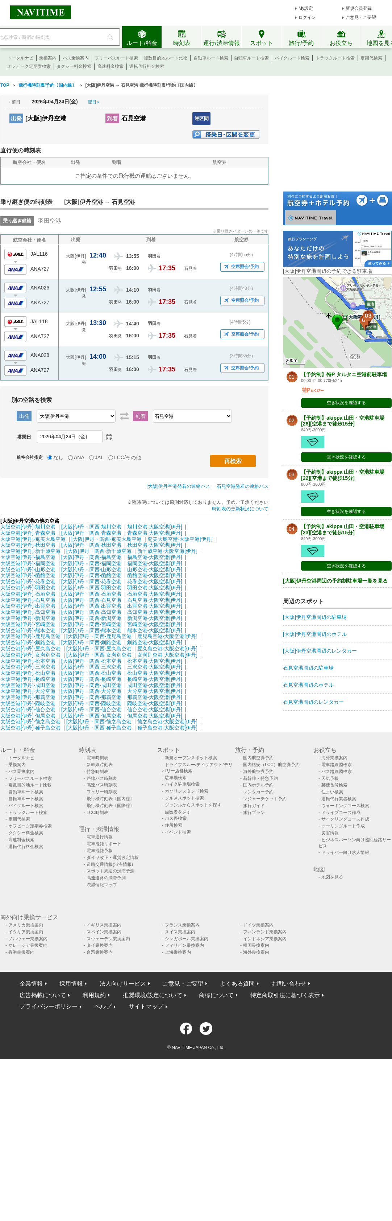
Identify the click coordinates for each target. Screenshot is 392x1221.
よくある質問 (237, 983)
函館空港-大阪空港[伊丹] (154, 575)
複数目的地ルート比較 (165, 58)
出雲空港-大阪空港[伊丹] (154, 606)
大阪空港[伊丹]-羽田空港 (27, 588)
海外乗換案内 (334, 757)
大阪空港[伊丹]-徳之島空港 (30, 721)
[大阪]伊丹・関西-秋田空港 (91, 545)
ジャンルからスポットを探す (193, 804)
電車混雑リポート (104, 843)
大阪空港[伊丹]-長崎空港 (27, 679)
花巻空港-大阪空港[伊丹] (154, 581)
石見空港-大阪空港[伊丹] (154, 600)
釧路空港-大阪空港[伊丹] (154, 642)
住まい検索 (332, 791)
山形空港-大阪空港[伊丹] (154, 569)
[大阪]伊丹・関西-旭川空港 (91, 527)
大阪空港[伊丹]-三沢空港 (27, 667)
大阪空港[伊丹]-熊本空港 (27, 630)
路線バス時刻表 (102, 778)
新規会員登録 (359, 8)
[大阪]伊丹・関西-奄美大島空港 (106, 539)
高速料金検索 (110, 66)
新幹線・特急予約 (260, 778)
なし (58, 457)
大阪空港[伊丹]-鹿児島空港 (30, 636)
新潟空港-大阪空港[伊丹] (154, 618)
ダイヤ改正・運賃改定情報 (113, 857)
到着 (112, 118)
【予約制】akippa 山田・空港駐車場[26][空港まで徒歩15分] (342, 421)
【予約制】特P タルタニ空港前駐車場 (344, 374)
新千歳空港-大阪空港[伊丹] (167, 551)
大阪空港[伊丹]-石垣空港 (27, 594)
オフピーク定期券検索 (29, 66)
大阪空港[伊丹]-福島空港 (27, 557)
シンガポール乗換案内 (186, 938)
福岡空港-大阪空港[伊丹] (154, 563)
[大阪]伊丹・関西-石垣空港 (91, 594)
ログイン (307, 17)
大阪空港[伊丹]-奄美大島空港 (33, 539)
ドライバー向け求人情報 (345, 852)
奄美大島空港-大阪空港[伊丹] (180, 539)
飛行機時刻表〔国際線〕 (110, 805)
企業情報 (31, 983)
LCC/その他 (127, 457)
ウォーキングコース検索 (345, 805)
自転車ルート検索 (251, 58)
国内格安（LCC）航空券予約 (271, 764)
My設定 (306, 8)
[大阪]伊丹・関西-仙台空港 (91, 709)
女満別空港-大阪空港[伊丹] (167, 655)
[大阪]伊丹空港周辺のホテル (315, 634)
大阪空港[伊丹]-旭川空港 (27, 527)
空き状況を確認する (346, 402)
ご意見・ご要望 (361, 17)
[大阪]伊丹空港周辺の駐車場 (315, 617)
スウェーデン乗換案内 (108, 938)
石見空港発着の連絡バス (242, 486)
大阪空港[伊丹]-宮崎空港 (27, 624)
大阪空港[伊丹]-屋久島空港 (30, 648)
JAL (99, 457)
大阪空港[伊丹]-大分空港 (27, 691)
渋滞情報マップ (102, 884)
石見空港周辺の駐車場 (308, 668)
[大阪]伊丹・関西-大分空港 (91, 691)
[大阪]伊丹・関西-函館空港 (91, 575)
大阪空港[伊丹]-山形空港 (27, 569)
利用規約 (94, 995)
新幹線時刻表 (100, 764)
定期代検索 (371, 58)
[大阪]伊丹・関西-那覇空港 (91, 697)
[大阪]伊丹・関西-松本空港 (91, 661)
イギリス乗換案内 (104, 925)
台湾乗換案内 (100, 952)
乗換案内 (48, 58)
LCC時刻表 (97, 812)
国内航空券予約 (258, 757)
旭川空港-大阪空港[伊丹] (154, 527)
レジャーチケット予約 (265, 798)
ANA (79, 457)
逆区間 (202, 118)
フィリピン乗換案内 (184, 945)
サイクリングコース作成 (345, 819)
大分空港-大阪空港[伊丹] (154, 691)
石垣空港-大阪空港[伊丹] (154, 594)
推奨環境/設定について (152, 995)
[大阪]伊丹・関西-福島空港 (91, 557)
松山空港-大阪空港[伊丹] (154, 673)
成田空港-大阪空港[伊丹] (154, 685)
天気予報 (330, 778)
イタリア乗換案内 (25, 931)
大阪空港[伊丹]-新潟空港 (27, 618)
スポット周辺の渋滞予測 (110, 870)
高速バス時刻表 (102, 785)
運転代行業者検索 (338, 798)
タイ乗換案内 (100, 945)
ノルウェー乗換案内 (27, 938)
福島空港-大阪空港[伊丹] (154, 557)
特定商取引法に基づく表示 (285, 995)
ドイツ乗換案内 (258, 925)
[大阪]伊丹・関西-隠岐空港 (91, 703)
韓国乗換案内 (256, 945)
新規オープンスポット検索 (191, 757)
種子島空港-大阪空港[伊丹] (167, 728)
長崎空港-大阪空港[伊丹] (154, 679)
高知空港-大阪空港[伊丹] (154, 612)
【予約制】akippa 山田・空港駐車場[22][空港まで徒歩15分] (342, 475)
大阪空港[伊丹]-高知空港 (27, 612)
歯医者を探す (178, 811)
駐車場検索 (176, 777)
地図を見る (332, 877)
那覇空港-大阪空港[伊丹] (154, 697)
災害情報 (330, 832)
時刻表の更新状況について (240, 508)
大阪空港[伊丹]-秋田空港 (27, 545)
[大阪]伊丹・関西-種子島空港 (99, 728)
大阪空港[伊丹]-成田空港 (27, 685)
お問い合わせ (288, 983)
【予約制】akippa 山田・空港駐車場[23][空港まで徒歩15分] (342, 529)
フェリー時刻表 (102, 791)
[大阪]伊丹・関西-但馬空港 (91, 716)
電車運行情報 (100, 836)
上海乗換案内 (178, 952)
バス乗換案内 (76, 58)
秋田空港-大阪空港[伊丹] (154, 545)
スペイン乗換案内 (104, 931)
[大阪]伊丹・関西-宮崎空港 (91, 624)
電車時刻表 (97, 757)
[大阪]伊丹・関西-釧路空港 (91, 642)
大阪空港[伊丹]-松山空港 (27, 673)
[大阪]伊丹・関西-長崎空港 (91, 679)
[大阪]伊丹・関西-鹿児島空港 (99, 636)
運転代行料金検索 (146, 66)
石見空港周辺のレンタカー (313, 702)
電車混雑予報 (100, 850)
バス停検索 (176, 818)
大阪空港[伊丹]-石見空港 (27, 600)
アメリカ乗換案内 (25, 925)
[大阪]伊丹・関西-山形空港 (91, 569)
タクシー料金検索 (74, 66)
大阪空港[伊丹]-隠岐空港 (27, 703)
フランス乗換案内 (182, 925)
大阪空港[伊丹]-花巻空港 (27, 581)
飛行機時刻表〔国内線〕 (110, 798)
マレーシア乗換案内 (27, 945)
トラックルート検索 (335, 58)
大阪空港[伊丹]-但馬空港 (27, 716)
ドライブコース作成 (340, 812)
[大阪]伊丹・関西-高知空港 (91, 612)
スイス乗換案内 (180, 931)
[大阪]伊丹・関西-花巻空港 (91, 581)
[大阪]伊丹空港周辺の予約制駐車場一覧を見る (335, 581)
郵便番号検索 (334, 785)
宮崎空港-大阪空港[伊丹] (154, 624)
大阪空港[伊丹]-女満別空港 (30, 655)
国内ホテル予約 (258, 785)
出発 (16, 118)
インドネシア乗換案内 (265, 938)
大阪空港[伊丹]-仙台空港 (27, 709)
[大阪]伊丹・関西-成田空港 (91, 685)
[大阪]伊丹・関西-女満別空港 (99, 655)
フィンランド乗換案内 (265, 931)
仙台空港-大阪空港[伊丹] (154, 709)
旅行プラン (254, 812)
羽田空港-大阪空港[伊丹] (154, 588)
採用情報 (71, 983)
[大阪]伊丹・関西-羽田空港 (91, 588)
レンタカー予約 (258, 791)
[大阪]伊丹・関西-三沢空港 (91, 667)
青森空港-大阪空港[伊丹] (154, 533)
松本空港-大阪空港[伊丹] (154, 661)
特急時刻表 (97, 771)
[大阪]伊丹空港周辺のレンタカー (320, 651)
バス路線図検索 (336, 771)
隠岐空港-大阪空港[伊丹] (154, 703)
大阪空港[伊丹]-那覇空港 (27, 697)
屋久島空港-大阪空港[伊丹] (167, 648)
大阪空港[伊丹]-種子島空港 (30, 728)
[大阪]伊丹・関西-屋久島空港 (99, 648)
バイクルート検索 (292, 58)
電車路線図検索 (336, 764)
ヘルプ (103, 1006)
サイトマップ (146, 1006)
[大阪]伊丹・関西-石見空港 (91, 600)
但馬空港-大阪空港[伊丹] (154, 716)
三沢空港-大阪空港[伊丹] (154, 667)
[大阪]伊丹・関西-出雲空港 (91, 606)
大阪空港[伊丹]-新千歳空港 (30, 551)
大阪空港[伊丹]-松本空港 (27, 661)
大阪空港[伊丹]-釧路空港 (27, 642)
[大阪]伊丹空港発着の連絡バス (178, 486)
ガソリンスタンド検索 (186, 791)
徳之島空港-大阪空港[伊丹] (167, 721)
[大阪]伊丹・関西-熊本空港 (91, 630)
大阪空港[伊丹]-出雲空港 (27, 606)
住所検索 (173, 825)
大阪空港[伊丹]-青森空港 (27, 533)
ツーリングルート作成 (343, 826)
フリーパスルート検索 (116, 58)
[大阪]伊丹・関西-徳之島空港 (99, 721)
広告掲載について (43, 995)
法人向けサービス (123, 983)
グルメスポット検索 (184, 798)
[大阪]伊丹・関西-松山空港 (91, 673)
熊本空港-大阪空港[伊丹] (154, 630)
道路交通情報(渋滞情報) (110, 864)
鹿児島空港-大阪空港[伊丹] (167, 636)
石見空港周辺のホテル (308, 685)
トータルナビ (20, 58)
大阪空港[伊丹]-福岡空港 (27, 563)
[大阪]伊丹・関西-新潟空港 (91, 618)
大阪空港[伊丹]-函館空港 (27, 575)
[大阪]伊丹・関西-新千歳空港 (99, 551)
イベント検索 (178, 832)
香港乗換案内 (21, 952)
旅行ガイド (254, 805)
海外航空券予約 (258, 771)
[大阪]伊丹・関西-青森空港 (91, 533)
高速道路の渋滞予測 (106, 877)
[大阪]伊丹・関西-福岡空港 (91, 563)
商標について (216, 995)
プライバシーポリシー (49, 1006)
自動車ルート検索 (210, 58)
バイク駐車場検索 (182, 784)
